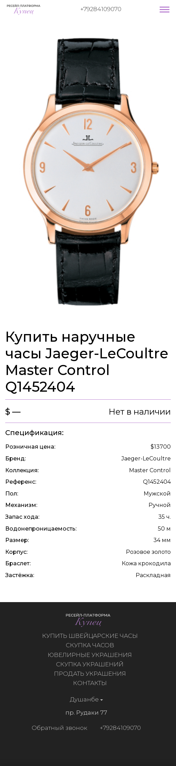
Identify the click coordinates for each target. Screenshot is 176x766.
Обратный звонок (58, 727)
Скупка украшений (91, 664)
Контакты (92, 683)
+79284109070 (100, 9)
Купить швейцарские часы (91, 635)
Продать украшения (92, 673)
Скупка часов (91, 645)
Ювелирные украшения (91, 654)
